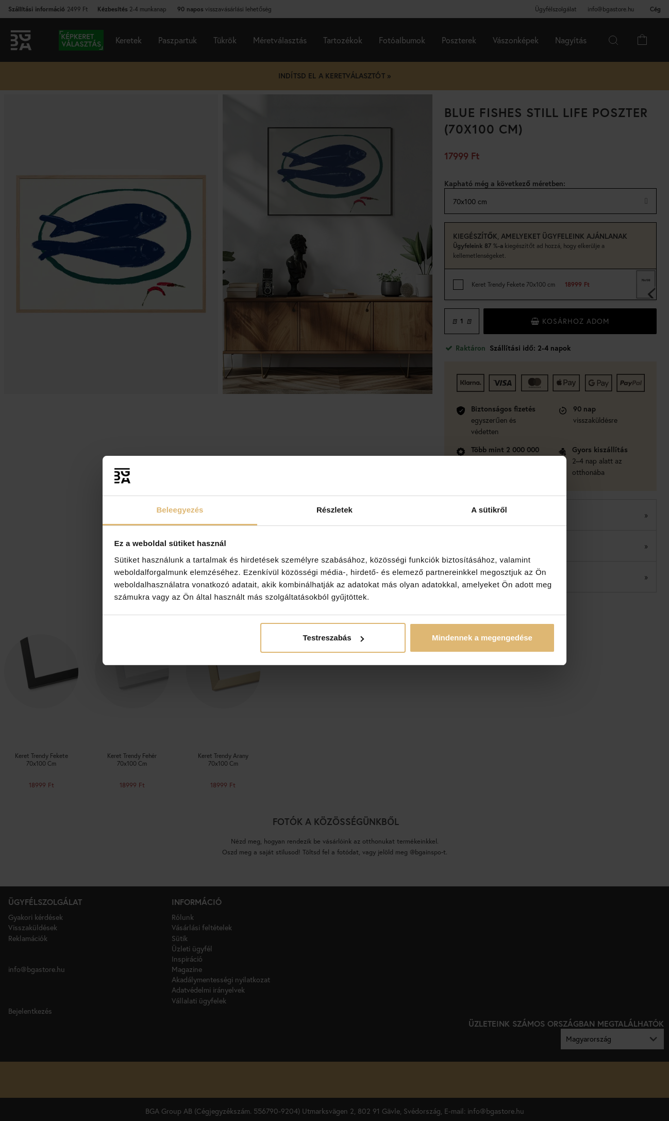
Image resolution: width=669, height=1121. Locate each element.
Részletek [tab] (334, 509)
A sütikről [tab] (489, 509)
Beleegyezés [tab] (179, 509)
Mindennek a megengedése (482, 637)
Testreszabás (333, 637)
